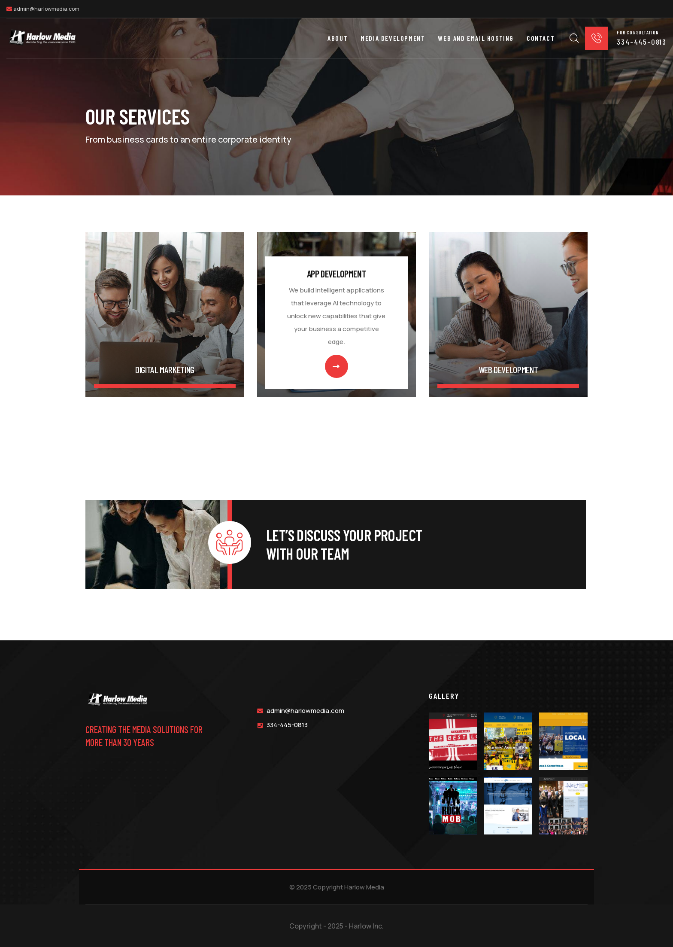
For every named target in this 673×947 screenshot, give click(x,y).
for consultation (638, 32)
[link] (164, 314)
